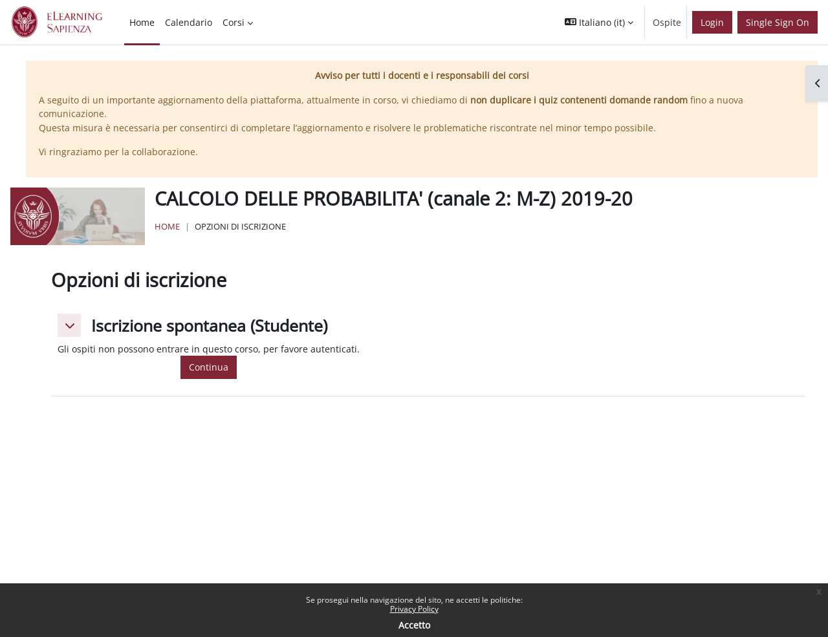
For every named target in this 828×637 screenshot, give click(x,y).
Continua (208, 367)
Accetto (414, 625)
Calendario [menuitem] (188, 22)
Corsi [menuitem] (234, 22)
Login (712, 22)
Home (167, 226)
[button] (599, 22)
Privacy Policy (414, 608)
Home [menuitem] (142, 22)
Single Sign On (777, 22)
